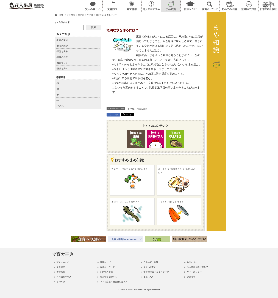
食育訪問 (59, 267)
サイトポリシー (193, 272)
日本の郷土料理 (149, 262)
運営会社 (189, 277)
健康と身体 (62, 68)
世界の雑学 (62, 46)
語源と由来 (62, 51)
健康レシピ (104, 262)
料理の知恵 (142, 108)
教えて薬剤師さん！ (108, 277)
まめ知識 (59, 281)
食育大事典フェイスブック (155, 272)
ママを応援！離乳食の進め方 (113, 281)
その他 (130, 108)
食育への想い (148, 267)
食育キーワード (106, 267)
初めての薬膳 (105, 272)
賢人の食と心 (61, 262)
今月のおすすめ (62, 277)
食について (62, 63)
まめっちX (147, 277)
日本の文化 (62, 40)
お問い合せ (191, 262)
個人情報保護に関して (196, 267)
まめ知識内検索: (62, 22)
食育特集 (59, 272)
